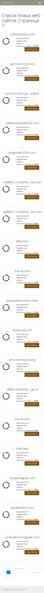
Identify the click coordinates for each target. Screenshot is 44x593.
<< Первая (6, 569)
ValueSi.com (8, 2)
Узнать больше (32, 49)
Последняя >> (8, 576)
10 (22, 572)
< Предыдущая (18, 569)
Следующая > (35, 572)
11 (27, 572)
